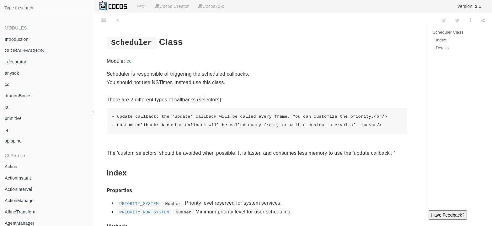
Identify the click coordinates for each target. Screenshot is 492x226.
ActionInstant (18, 177)
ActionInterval (18, 189)
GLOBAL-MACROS (24, 50)
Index (441, 40)
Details (442, 48)
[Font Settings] (117, 20)
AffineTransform (21, 211)
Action (11, 166)
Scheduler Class (448, 32)
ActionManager (20, 200)
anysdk (12, 73)
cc (7, 84)
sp (7, 129)
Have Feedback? (447, 215)
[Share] (482, 20)
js (6, 107)
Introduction (17, 39)
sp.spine (13, 140)
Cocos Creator (172, 6)
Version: (469, 6)
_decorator (15, 61)
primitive (13, 118)
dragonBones (18, 95)
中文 (141, 6)
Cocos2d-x (211, 6)
